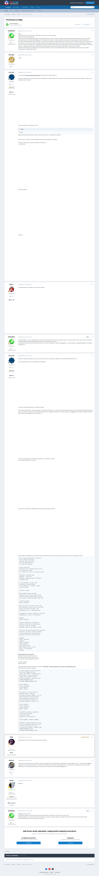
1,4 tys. (12, 749)
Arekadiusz (15, 23)
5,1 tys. (12, 772)
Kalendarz (39, 10)
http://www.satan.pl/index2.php (33, 75)
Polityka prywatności (44, 872)
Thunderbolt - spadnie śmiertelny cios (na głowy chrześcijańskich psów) (59, 666)
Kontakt (51, 872)
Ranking (32, 7)
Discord (38, 7)
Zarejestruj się (90, 2)
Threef (11, 780)
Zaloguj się (70, 842)
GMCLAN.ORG (16, 7)
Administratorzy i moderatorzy (28, 10)
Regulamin (17, 10)
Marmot (11, 760)
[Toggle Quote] (20, 129)
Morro (11, 284)
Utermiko (11, 55)
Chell (11, 737)
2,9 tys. (11, 792)
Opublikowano (25, 30)
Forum (6, 10)
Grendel (73, 411)
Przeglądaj (8, 8)
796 (11, 66)
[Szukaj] (77, 7)
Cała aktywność (24, 7)
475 (11, 42)
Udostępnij (78, 24)
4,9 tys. (11, 84)
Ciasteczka (57, 872)
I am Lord (11, 72)
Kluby (11, 10)
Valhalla (20, 25)
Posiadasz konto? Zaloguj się (77, 2)
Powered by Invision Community (49, 873)
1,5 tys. (12, 296)
